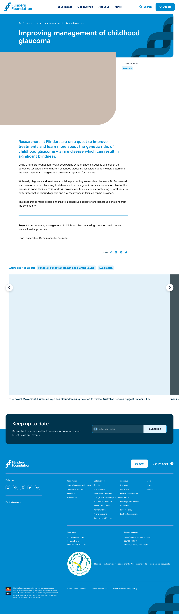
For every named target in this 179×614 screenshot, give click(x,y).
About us (124, 481)
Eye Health (106, 267)
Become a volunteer (102, 506)
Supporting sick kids (76, 489)
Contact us (124, 506)
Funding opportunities (129, 501)
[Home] (20, 23)
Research (71, 493)
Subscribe (155, 428)
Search (150, 489)
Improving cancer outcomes (79, 485)
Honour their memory (103, 501)
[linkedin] (8, 487)
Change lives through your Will (107, 497)
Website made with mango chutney (125, 589)
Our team (124, 485)
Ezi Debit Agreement (128, 514)
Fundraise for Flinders (103, 493)
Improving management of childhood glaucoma (60, 23)
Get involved (99, 481)
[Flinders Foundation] (18, 6)
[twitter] (30, 487)
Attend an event (100, 514)
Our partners (125, 497)
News (118, 6)
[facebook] (15, 487)
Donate (165, 6)
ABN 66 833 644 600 (99, 589)
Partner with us (100, 510)
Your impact (72, 481)
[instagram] (22, 487)
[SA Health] (9, 510)
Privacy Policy (126, 510)
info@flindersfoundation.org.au (137, 537)
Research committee (129, 493)
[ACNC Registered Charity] (79, 575)
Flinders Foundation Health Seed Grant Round (66, 267)
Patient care (72, 497)
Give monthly (99, 489)
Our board (124, 489)
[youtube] (37, 487)
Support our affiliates (103, 518)
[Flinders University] (9, 520)
